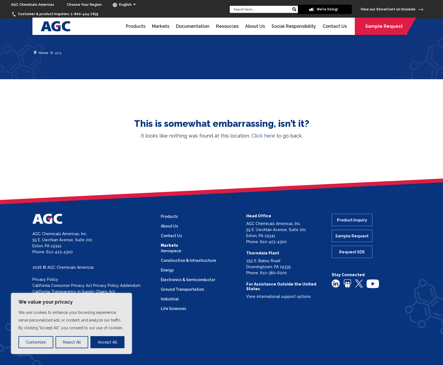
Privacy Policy (45, 279)
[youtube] (373, 283)
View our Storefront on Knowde (392, 9)
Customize (36, 342)
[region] (71, 323)
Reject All (72, 342)
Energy (167, 270)
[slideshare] (347, 283)
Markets (160, 26)
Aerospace (171, 251)
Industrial (170, 299)
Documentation (192, 26)
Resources (227, 26)
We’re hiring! (323, 9)
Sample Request (384, 26)
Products (135, 26)
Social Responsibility (294, 26)
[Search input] (261, 9)
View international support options (278, 296)
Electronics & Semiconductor (188, 280)
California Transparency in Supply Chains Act (73, 291)
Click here (263, 136)
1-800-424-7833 (54, 14)
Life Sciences (173, 308)
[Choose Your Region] (84, 5)
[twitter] (359, 283)
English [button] (122, 5)
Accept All (107, 342)
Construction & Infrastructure (188, 260)
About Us (255, 26)
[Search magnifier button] (294, 9)
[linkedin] (336, 283)
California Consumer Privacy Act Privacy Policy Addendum (86, 285)
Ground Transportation (182, 289)
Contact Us (335, 26)
